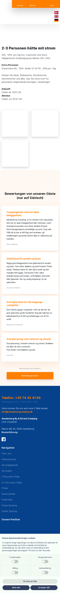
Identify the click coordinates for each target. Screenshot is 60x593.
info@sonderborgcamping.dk (17, 411)
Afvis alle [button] (16, 587)
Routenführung (10, 432)
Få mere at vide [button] (30, 581)
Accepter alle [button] (44, 587)
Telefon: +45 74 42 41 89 (21, 398)
